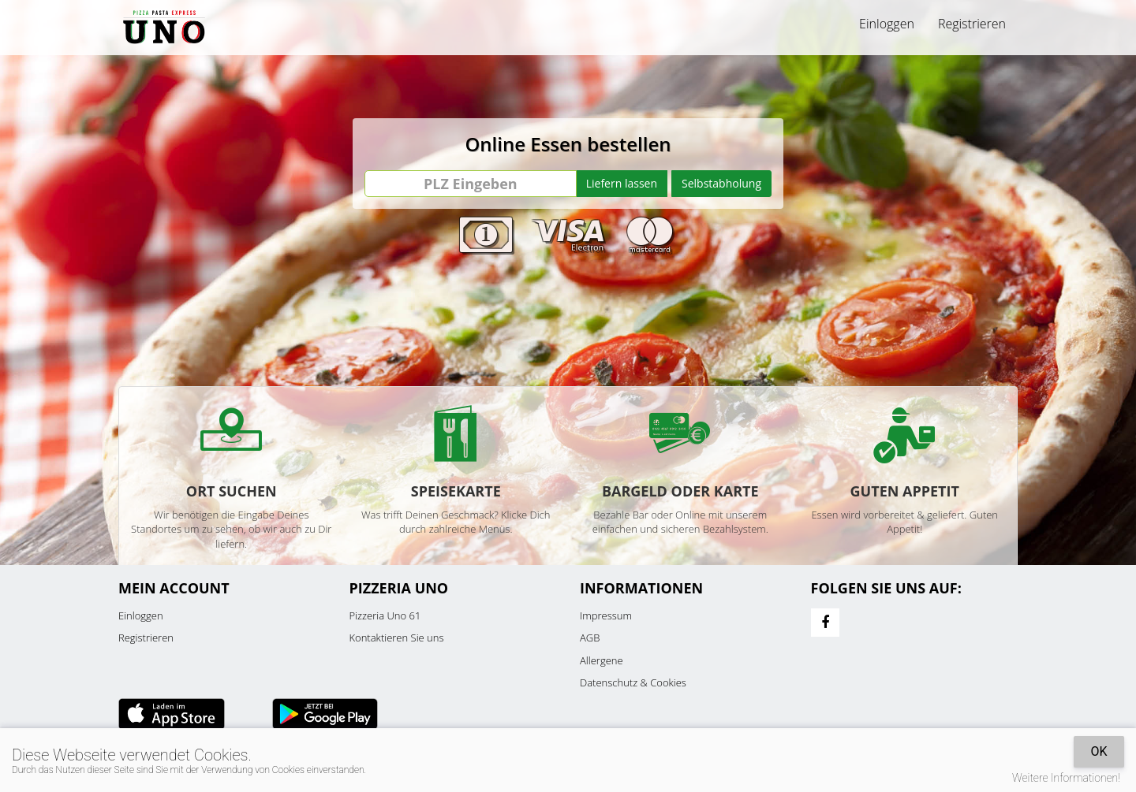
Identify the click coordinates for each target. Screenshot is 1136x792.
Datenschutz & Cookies (633, 682)
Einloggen (886, 23)
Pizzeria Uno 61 (385, 615)
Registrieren (972, 23)
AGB (590, 637)
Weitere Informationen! (1066, 778)
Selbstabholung (721, 183)
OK (1098, 751)
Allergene (601, 660)
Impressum (606, 615)
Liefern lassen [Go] (621, 183)
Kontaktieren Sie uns (396, 637)
